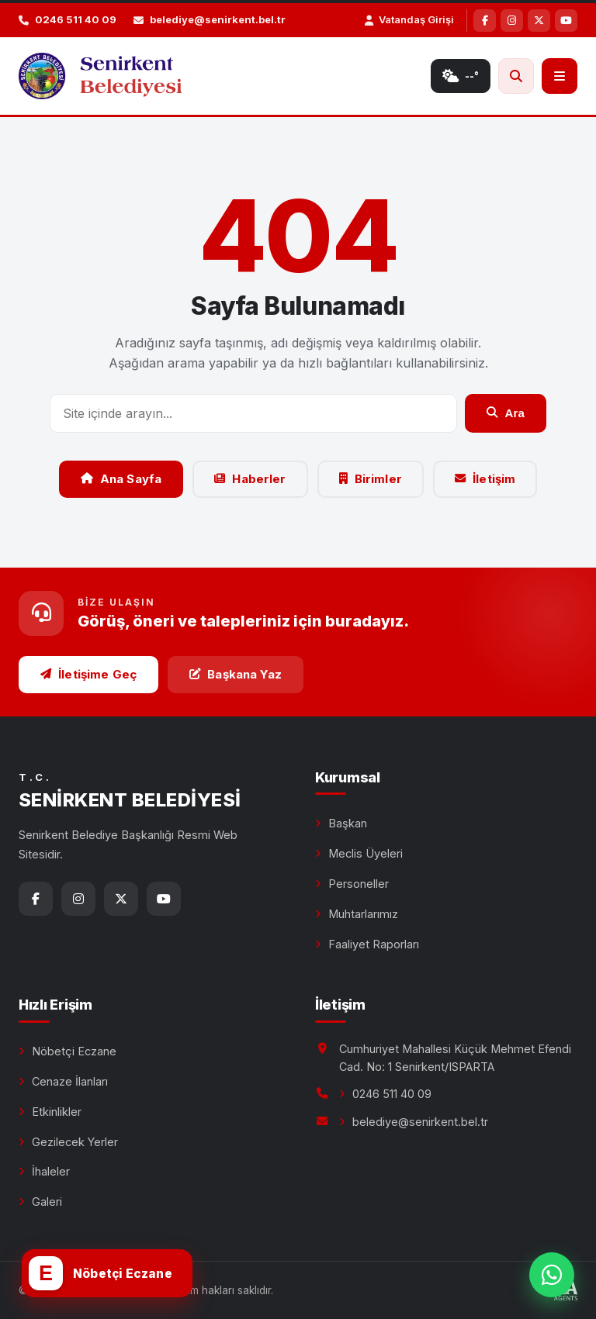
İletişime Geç (88, 674)
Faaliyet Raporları (373, 944)
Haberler (250, 478)
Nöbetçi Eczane (74, 1051)
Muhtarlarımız (363, 913)
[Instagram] (512, 20)
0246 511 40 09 (391, 1093)
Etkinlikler (56, 1111)
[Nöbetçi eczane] (107, 1273)
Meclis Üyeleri (365, 853)
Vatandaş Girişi (409, 19)
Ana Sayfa (121, 478)
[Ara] (516, 76)
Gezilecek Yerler (75, 1141)
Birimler (370, 478)
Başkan (347, 823)
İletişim (485, 478)
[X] (539, 20)
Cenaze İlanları (70, 1081)
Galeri (47, 1201)
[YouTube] (566, 20)
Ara (506, 413)
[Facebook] (484, 20)
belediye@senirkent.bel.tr (420, 1121)
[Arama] (253, 413)
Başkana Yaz (235, 674)
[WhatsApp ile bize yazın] (551, 1274)
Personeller (358, 883)
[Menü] (559, 76)
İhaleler (51, 1171)
